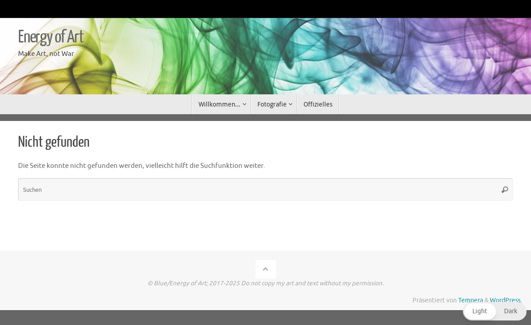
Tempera (470, 300)
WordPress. (506, 300)
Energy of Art (50, 37)
